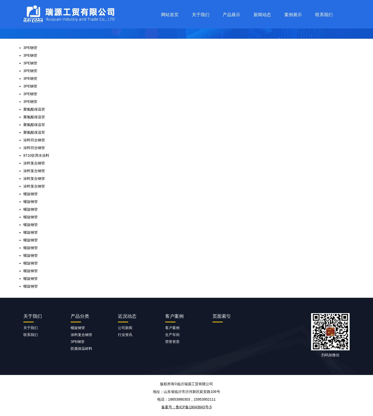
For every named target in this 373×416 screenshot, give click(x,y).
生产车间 (172, 335)
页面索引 (221, 316)
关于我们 (200, 14)
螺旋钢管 (30, 194)
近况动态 (127, 316)
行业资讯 (125, 335)
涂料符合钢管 (34, 140)
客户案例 (174, 316)
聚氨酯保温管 (34, 109)
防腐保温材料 (81, 348)
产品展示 (231, 14)
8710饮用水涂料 (36, 155)
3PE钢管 (30, 48)
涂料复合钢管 (34, 163)
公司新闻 (125, 328)
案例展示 (293, 14)
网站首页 (170, 14)
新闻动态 (262, 14)
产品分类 (80, 316)
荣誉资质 (172, 342)
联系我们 (324, 14)
